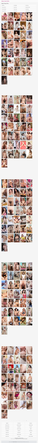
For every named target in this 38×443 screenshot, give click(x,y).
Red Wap (31, 434)
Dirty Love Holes (31, 436)
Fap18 (31, 432)
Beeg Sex (31, 423)
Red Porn (19, 436)
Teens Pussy (7, 434)
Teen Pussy (27, 5)
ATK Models (15, 5)
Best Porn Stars (19, 434)
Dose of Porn (7, 436)
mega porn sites (18, 438)
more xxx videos (22, 438)
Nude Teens (19, 432)
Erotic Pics (19, 430)
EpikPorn (3, 5)
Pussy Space (25, 438)
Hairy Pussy (15, 7)
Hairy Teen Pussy (28, 7)
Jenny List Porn (4, 7)
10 (26, 420)
